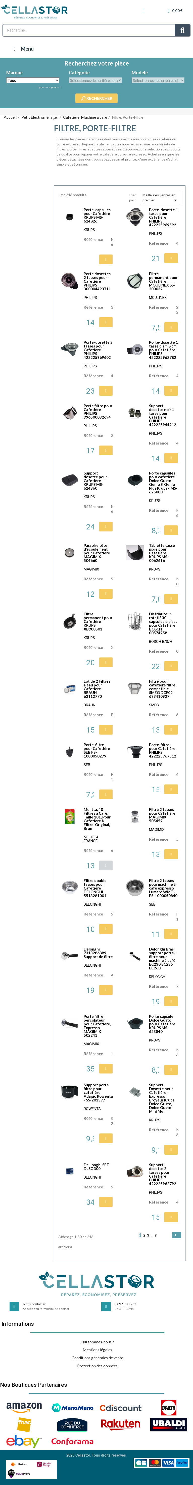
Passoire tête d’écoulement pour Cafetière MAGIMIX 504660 (97, 553)
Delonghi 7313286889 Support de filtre (98, 953)
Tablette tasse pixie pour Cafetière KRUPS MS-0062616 (162, 553)
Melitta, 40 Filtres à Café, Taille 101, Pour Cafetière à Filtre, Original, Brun (97, 819)
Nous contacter (34, 1304)
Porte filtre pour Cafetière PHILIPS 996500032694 (98, 411)
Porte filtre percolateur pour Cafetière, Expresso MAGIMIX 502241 (97, 1025)
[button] (106, 259)
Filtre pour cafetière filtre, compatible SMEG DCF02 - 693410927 (162, 689)
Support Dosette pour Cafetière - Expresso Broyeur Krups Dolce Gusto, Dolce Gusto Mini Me (161, 1098)
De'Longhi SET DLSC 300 (96, 1166)
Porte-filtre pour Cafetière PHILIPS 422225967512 (162, 750)
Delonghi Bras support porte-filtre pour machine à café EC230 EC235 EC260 (162, 958)
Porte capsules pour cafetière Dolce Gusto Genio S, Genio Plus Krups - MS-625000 (163, 482)
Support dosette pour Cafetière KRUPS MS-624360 (95, 480)
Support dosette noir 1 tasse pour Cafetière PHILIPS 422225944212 (162, 415)
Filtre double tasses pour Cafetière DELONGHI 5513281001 (95, 888)
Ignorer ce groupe (48, 86)
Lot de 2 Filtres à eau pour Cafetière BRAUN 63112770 (97, 689)
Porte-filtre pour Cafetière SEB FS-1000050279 (97, 750)
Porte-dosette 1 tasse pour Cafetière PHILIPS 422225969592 (163, 217)
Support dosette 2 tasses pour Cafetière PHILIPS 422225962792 (162, 1174)
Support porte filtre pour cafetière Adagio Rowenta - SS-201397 (98, 1092)
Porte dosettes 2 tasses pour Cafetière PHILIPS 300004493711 (97, 281)
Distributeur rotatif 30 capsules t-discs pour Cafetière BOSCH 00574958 (163, 623)
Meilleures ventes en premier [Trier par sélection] (160, 198)
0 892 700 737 (125, 1304)
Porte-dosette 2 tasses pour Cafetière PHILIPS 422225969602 (98, 350)
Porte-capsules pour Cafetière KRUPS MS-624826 (97, 215)
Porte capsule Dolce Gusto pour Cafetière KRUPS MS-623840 (162, 1024)
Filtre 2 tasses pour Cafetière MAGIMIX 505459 (162, 815)
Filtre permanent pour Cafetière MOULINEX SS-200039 (163, 281)
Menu (22, 49)
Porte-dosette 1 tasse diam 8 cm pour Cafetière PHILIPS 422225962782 (163, 350)
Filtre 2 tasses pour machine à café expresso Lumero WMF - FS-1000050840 (163, 888)
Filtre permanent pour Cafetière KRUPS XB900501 (98, 621)
